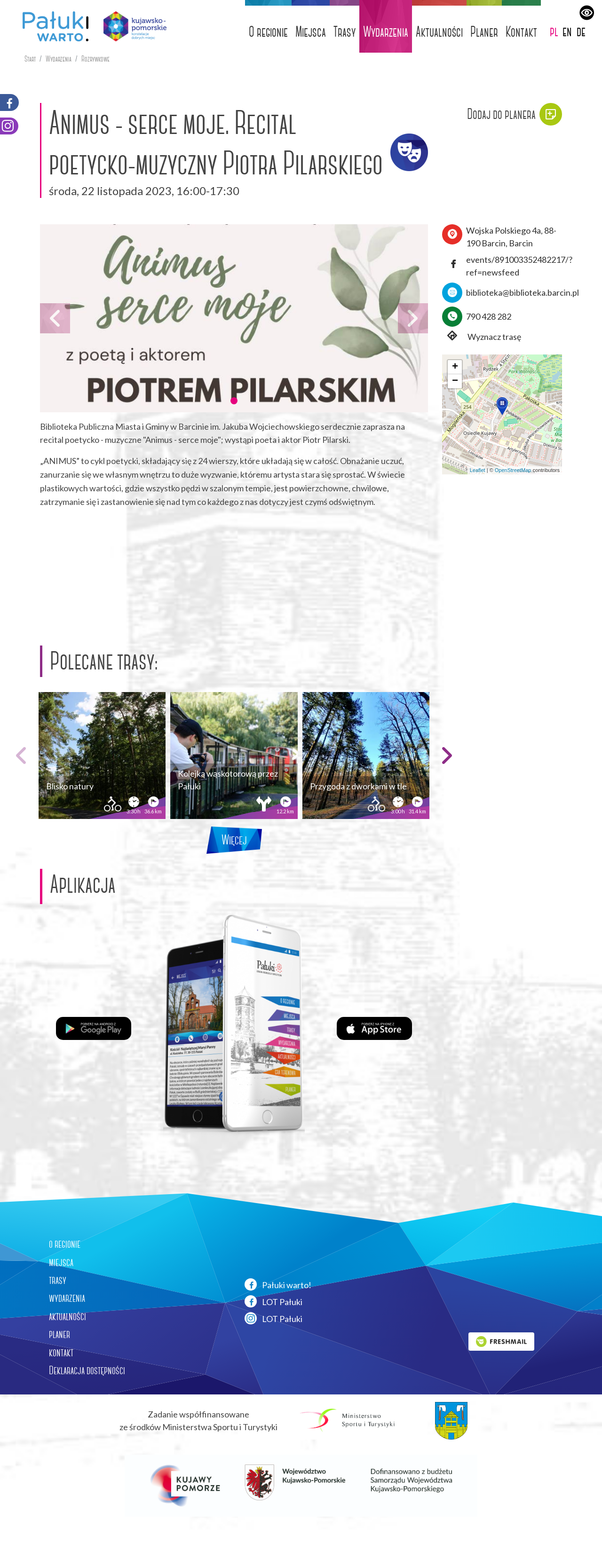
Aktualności (439, 31)
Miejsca (310, 31)
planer (59, 1334)
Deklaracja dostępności (87, 1370)
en (567, 31)
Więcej (234, 840)
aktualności (67, 1316)
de (581, 31)
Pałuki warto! (278, 1284)
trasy (57, 1280)
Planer (484, 31)
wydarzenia (67, 1298)
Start (30, 59)
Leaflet (477, 470)
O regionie (268, 31)
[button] (233, 400)
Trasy (344, 31)
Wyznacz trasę (481, 337)
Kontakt (521, 31)
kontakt (61, 1352)
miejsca (61, 1262)
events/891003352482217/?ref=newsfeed (519, 265)
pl (554, 31)
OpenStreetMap (513, 470)
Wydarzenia (385, 31)
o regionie (64, 1244)
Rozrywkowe (95, 59)
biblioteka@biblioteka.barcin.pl (522, 292)
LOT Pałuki (273, 1301)
